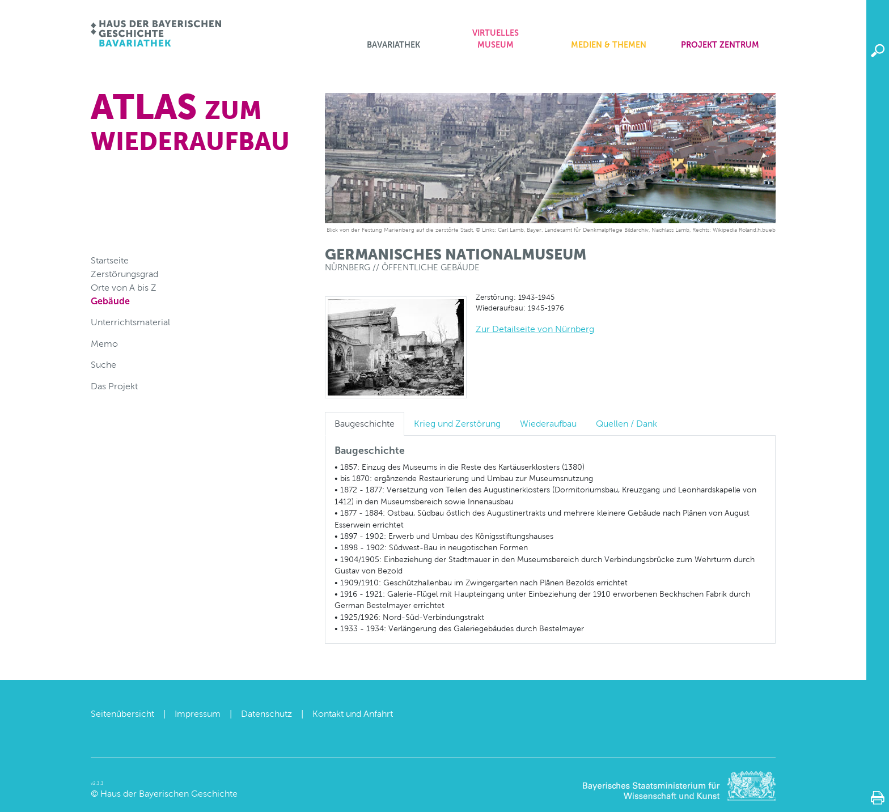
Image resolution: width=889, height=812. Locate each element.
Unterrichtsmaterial (130, 322)
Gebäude (110, 301)
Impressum (198, 714)
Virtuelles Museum (495, 39)
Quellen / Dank (626, 423)
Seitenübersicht (122, 714)
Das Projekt (114, 386)
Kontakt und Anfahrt (352, 714)
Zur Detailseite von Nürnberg (535, 329)
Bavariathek (393, 45)
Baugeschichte (365, 423)
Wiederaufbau (548, 423)
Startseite (110, 260)
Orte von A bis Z (123, 287)
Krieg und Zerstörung (457, 423)
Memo (104, 343)
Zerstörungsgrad (124, 274)
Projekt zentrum (720, 45)
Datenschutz (266, 714)
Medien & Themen (608, 45)
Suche (103, 364)
